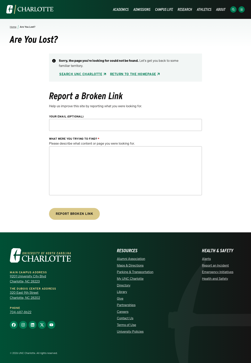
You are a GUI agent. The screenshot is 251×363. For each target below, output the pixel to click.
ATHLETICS (204, 9)
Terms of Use (126, 325)
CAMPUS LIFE (164, 9)
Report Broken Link (74, 214)
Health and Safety (215, 279)
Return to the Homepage (133, 74)
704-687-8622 (20, 312)
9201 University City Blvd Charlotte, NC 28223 (28, 278)
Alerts (206, 259)
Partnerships (126, 305)
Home (13, 27)
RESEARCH (185, 9)
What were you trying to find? (74, 138)
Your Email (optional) (66, 116)
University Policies (130, 331)
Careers (122, 312)
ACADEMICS (121, 9)
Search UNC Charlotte (80, 74)
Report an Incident (215, 265)
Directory (123, 285)
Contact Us (125, 318)
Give (120, 298)
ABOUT (221, 9)
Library (122, 292)
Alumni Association (131, 259)
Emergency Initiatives (217, 272)
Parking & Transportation (135, 272)
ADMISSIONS (141, 9)
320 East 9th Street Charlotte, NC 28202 (25, 295)
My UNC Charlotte (130, 279)
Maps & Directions (130, 265)
